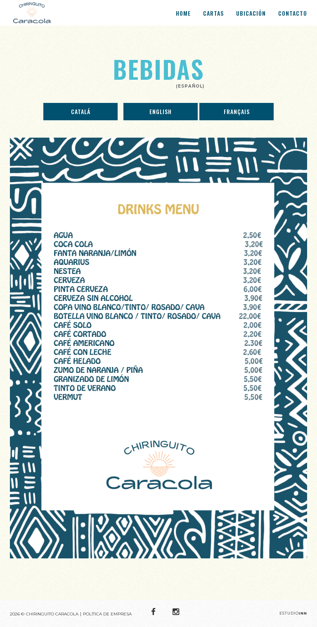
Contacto (292, 17)
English (160, 111)
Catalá (80, 111)
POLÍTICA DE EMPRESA (107, 614)
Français (237, 111)
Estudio (293, 613)
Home (183, 17)
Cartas (213, 17)
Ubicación (251, 17)
